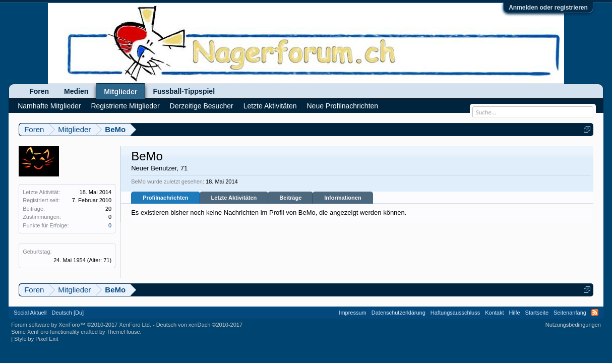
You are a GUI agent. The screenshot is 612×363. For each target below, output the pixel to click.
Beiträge (290, 198)
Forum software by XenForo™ (81, 325)
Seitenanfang (570, 313)
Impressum (352, 313)
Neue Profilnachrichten (342, 106)
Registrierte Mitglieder (125, 106)
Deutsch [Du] (68, 313)
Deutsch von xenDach (199, 325)
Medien (76, 91)
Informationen (342, 198)
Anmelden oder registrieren (548, 7)
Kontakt (494, 313)
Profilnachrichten (165, 198)
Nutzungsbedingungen (573, 325)
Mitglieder (120, 92)
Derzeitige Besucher (201, 106)
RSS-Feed (594, 312)
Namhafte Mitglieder (49, 106)
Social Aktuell (30, 313)
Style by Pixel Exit (36, 339)
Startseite (536, 313)
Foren (39, 91)
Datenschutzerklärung (398, 313)
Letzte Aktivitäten (234, 198)
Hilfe (514, 313)
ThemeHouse (123, 332)
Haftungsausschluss (455, 313)
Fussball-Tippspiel (184, 91)
